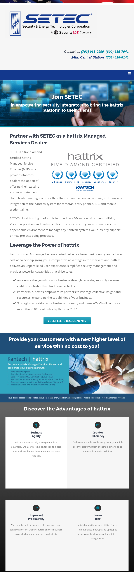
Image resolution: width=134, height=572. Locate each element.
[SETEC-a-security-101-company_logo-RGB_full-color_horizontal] (51, 10)
